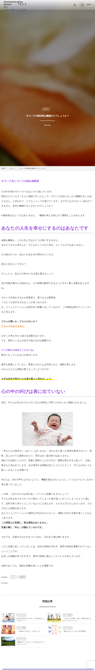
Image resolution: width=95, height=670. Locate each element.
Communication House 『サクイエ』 (15, 4)
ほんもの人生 (21, 617)
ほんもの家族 (67, 617)
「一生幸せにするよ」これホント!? (28, 634)
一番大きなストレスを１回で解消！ (75, 634)
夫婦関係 (22, 577)
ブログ (13, 577)
